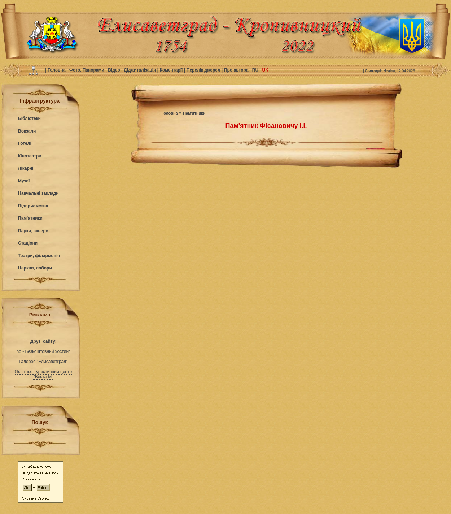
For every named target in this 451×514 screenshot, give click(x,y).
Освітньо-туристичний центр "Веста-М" (43, 374)
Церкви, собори (35, 268)
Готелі (24, 143)
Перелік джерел (204, 70)
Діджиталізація (140, 70)
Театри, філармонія (39, 255)
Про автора (237, 70)
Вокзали (27, 131)
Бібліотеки (29, 118)
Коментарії (172, 70)
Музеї (24, 180)
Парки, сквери (33, 230)
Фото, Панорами (87, 70)
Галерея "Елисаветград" (43, 361)
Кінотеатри (29, 156)
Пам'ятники (30, 218)
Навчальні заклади (38, 193)
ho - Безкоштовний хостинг (43, 351)
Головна (57, 70)
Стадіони (28, 243)
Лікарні (25, 168)
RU (256, 70)
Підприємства (33, 205)
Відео (114, 70)
